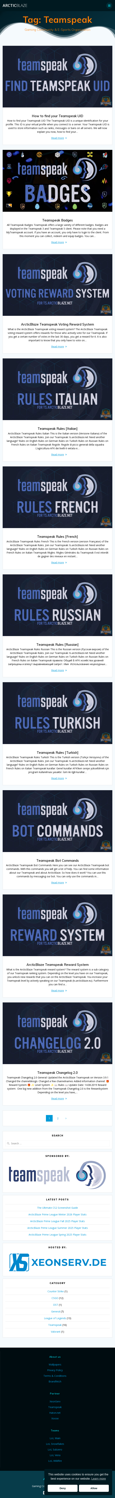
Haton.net (55, 1412)
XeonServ (55, 1401)
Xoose (55, 1418)
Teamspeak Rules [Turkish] (57, 753)
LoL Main (55, 1438)
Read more (57, 138)
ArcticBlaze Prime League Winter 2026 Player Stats (57, 1214)
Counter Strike (56, 1291)
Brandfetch (55, 1381)
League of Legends (55, 1318)
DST (55, 1304)
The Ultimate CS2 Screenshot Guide (57, 1207)
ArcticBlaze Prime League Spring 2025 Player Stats (57, 1234)
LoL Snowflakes (55, 1444)
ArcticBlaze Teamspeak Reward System (57, 965)
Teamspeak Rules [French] (57, 537)
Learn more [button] (98, 1478)
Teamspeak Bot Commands (57, 861)
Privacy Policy (55, 1370)
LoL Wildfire (55, 1460)
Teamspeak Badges (57, 220)
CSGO (55, 1298)
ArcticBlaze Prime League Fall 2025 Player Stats (57, 1221)
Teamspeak (55, 1325)
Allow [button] (93, 1488)
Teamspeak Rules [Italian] (58, 429)
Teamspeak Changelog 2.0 (57, 1073)
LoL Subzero (55, 1449)
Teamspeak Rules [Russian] (57, 645)
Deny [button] (63, 1488)
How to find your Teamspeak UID (57, 116)
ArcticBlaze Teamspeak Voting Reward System (57, 324)
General (55, 1311)
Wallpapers (55, 1364)
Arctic (15, 5)
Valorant (55, 1331)
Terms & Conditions (54, 1375)
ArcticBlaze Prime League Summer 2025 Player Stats (57, 1228)
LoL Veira (55, 1455)
